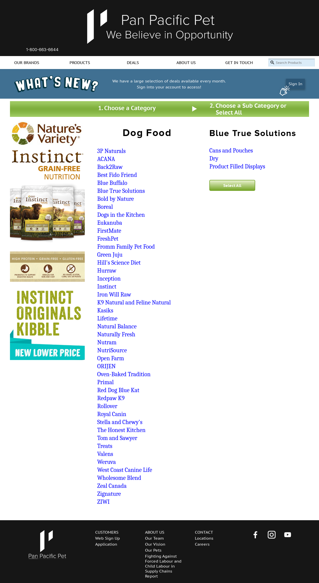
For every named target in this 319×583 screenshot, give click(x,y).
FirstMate (109, 230)
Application (106, 544)
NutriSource (112, 350)
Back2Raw (110, 166)
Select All (232, 185)
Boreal (105, 206)
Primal (105, 382)
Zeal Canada (112, 485)
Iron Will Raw (114, 294)
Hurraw (106, 270)
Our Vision (155, 544)
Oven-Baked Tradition (124, 374)
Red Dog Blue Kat (118, 390)
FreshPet (107, 238)
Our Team (154, 538)
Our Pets (153, 550)
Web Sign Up (107, 538)
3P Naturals (111, 150)
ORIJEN (106, 366)
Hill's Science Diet (119, 262)
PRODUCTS (80, 62)
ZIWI (103, 501)
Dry (213, 158)
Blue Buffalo (112, 182)
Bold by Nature (115, 198)
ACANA (106, 158)
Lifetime (107, 318)
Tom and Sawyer (117, 438)
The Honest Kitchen (121, 430)
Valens (105, 453)
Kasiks (105, 310)
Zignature (109, 493)
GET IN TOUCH (239, 62)
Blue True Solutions (121, 190)
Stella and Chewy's (119, 422)
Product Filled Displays (237, 166)
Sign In (295, 83)
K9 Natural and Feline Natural (134, 302)
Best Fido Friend (117, 174)
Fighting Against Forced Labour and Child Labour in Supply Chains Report (163, 566)
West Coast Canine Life (124, 469)
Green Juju (110, 254)
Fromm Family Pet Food (126, 246)
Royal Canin (111, 414)
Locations (204, 538)
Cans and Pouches (231, 150)
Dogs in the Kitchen (121, 214)
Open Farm (110, 358)
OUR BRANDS (26, 62)
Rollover (107, 406)
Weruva (106, 461)
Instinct (106, 286)
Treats (104, 445)
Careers (202, 544)
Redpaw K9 (111, 398)
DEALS (133, 62)
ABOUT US (186, 62)
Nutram (106, 342)
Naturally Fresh (116, 334)
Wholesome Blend (119, 477)
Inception (109, 278)
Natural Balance (117, 326)
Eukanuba (109, 222)
